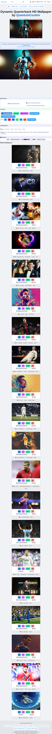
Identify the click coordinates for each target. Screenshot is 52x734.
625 (28, 480)
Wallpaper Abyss (14, 6)
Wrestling (33, 228)
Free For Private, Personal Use (33, 102)
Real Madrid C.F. (28, 256)
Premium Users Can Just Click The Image (26, 46)
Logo (37, 256)
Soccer (9, 132)
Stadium (16, 132)
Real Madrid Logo (20, 256)
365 (28, 365)
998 (28, 222)
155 (28, 626)
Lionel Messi (31, 314)
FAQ (10, 725)
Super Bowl (3, 133)
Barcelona (25, 342)
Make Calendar (34, 113)
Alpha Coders (4, 1)
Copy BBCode (31, 119)
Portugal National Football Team (25, 486)
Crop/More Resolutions (8, 116)
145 (28, 597)
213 (28, 394)
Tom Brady (34, 132)
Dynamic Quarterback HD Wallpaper (36, 6)
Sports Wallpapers (23, 6)
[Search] (23, 2)
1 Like (16, 113)
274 (28, 568)
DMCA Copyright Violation (20, 728)
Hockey (25, 132)
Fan (6, 132)
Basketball (20, 132)
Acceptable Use (31, 725)
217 (28, 540)
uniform (23, 129)
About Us (5, 725)
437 (28, 251)
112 (28, 654)
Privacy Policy (15, 725)
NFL (28, 132)
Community (40, 1)
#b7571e (28, 139)
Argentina (20, 342)
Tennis (30, 132)
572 (28, 279)
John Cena (22, 228)
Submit (34, 1)
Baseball (47, 132)
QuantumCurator (28, 15)
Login (45, 1)
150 (28, 511)
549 (28, 683)
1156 (28, 193)
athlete (16, 129)
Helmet (12, 132)
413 (28, 451)
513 (28, 337)
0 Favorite (24, 113)
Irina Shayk (22, 285)
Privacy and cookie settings (32, 728)
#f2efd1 (31, 139)
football (12, 129)
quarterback (7, 129)
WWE (26, 228)
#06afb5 (34, 139)
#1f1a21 (25, 139)
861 (28, 165)
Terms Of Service (23, 725)
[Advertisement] (26, 88)
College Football (41, 132)
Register (48, 1)
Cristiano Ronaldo (25, 170)
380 (28, 423)
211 (28, 308)
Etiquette (38, 725)
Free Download (6, 113)
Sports (19, 129)
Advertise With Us (44, 725)
